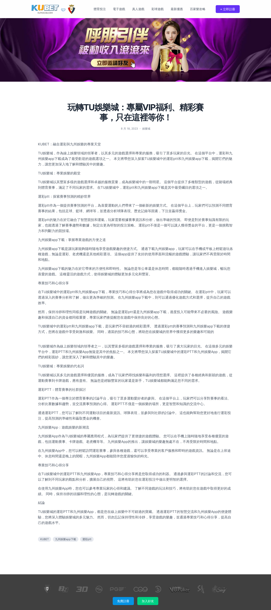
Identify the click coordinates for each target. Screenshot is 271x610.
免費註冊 (123, 601)
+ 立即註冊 (227, 9)
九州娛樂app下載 (65, 539)
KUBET (44, 539)
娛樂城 (146, 128)
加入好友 (148, 601)
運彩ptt (86, 539)
